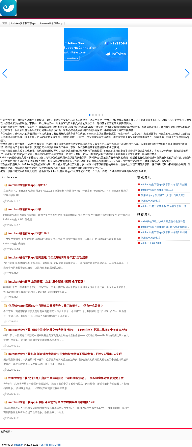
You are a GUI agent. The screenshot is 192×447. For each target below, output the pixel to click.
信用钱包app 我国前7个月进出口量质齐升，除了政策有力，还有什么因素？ (55, 305)
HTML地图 (55, 444)
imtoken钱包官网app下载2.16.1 (28, 233)
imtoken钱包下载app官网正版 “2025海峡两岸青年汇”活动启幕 (48, 257)
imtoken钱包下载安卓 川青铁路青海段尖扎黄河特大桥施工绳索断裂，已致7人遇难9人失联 (65, 354)
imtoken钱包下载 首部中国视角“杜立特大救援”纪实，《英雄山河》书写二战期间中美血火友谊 (67, 329)
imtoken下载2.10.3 (151, 243)
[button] (187, 73)
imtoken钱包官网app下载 (24, 209)
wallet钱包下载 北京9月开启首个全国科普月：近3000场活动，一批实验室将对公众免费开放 (66, 378)
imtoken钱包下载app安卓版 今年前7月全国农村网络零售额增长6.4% (51, 402)
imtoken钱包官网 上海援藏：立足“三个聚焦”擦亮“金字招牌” (46, 281)
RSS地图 (44, 444)
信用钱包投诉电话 (150, 200)
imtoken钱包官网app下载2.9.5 (28, 185)
